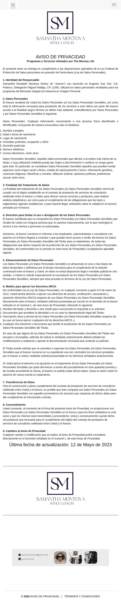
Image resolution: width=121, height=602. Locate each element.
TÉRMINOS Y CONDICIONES (82, 596)
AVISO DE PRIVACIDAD (44, 596)
